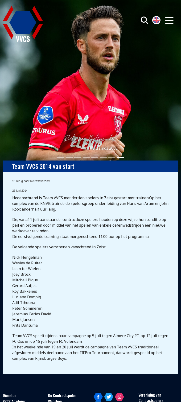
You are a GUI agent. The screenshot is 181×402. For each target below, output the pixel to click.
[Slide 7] (111, 157)
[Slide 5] (94, 157)
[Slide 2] (69, 157)
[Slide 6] (103, 157)
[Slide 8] (120, 157)
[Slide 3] (77, 157)
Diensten (9, 396)
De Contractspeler (62, 396)
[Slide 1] (60, 157)
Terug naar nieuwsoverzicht (31, 181)
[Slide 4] (86, 157)
